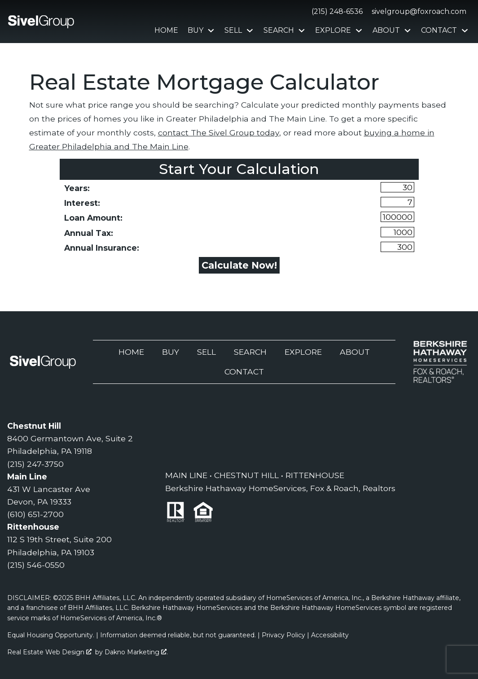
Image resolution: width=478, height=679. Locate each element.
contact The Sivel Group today (218, 132)
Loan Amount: (93, 217)
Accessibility (330, 635)
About (355, 352)
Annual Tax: (88, 233)
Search (250, 352)
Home (166, 30)
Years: (77, 188)
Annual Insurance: (101, 247)
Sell (206, 352)
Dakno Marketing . (136, 652)
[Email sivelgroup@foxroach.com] (417, 11)
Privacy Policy (283, 635)
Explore (303, 352)
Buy (170, 352)
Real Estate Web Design (49, 652)
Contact (244, 371)
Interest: (82, 203)
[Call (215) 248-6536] (335, 11)
